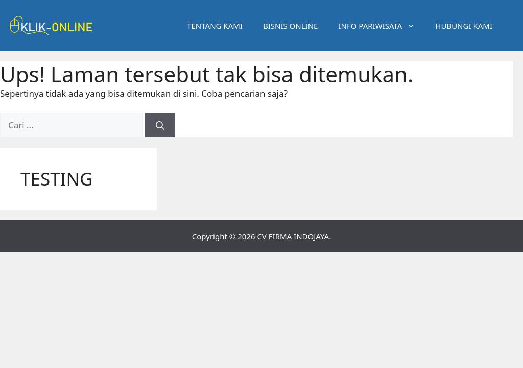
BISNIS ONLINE (290, 25)
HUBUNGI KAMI (463, 25)
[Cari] (160, 125)
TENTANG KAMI (215, 25)
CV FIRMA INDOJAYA (293, 236)
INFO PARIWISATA (381, 25)
